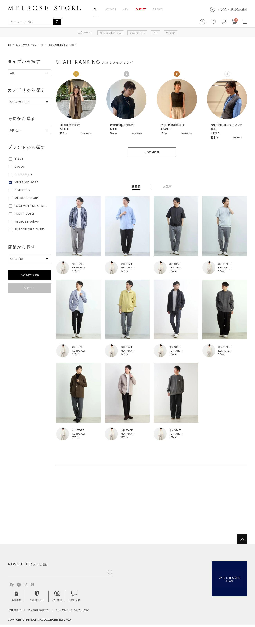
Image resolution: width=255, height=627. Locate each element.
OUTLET (141, 9)
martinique (23, 174)
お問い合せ (74, 597)
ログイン (223, 9)
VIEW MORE (151, 153)
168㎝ (214, 138)
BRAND (157, 9)
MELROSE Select (27, 222)
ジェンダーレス (137, 32)
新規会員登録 (239, 9)
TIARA (19, 159)
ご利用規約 (15, 611)
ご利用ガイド (37, 597)
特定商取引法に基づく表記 (72, 611)
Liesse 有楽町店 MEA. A (70, 127)
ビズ (155, 32)
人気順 (167, 188)
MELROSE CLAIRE (27, 198)
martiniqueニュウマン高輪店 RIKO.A (226, 129)
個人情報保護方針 (39, 611)
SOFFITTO (22, 190)
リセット (29, 287)
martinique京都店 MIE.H (122, 127)
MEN (125, 9)
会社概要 (16, 597)
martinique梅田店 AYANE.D (172, 127)
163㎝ (164, 133)
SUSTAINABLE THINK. (30, 229)
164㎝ (114, 133)
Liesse (19, 167)
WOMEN (110, 9)
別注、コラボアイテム (110, 32)
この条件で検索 (29, 275)
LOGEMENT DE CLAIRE (31, 206)
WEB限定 (170, 32)
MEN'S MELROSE (26, 182)
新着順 (136, 188)
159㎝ (63, 133)
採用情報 (57, 597)
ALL (95, 9)
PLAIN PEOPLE (25, 214)
